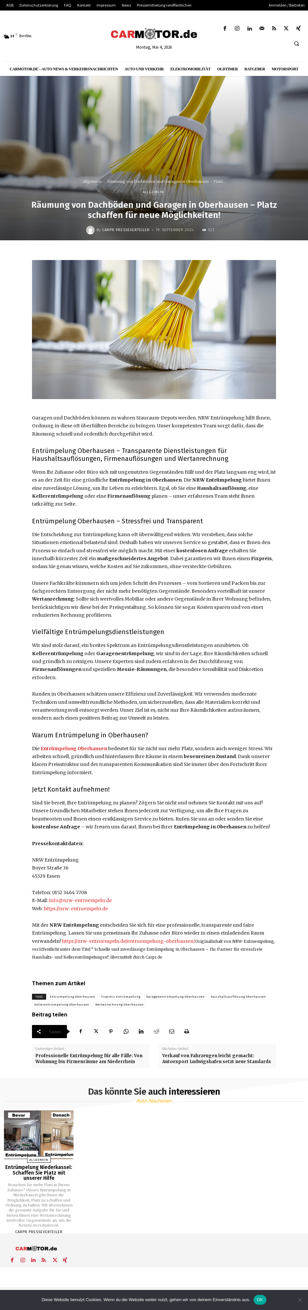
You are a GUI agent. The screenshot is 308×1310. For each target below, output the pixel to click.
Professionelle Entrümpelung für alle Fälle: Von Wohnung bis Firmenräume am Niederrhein (88, 1058)
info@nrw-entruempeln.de (80, 900)
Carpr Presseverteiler (126, 230)
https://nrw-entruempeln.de (76, 909)
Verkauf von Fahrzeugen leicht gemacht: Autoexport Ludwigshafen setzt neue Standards (216, 1058)
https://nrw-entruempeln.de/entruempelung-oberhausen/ (128, 941)
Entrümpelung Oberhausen (72, 996)
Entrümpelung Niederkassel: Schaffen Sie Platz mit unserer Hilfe (38, 1172)
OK (260, 1299)
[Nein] (299, 1300)
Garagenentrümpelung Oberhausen (175, 996)
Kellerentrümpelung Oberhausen (61, 1004)
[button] (296, 43)
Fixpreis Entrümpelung (120, 996)
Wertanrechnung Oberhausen (119, 1004)
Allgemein (92, 181)
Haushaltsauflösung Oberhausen (238, 996)
